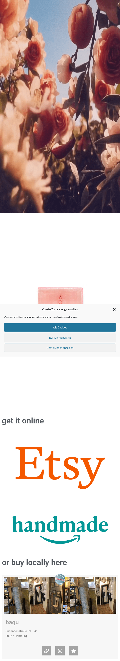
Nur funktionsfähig (60, 337)
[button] (114, 309)
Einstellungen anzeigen (60, 348)
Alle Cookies (60, 327)
